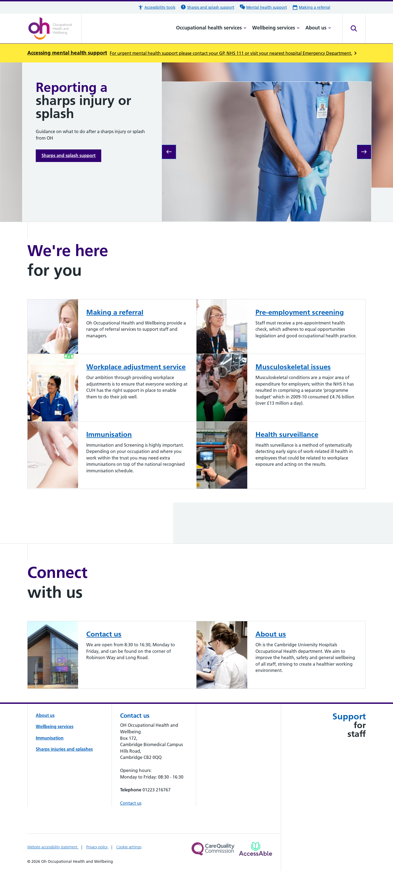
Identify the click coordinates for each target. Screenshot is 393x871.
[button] (156, 7)
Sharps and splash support (68, 155)
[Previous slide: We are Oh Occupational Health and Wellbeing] (169, 152)
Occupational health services (211, 28)
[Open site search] (354, 28)
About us (318, 28)
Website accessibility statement (53, 847)
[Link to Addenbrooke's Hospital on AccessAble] (256, 849)
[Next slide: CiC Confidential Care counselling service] (364, 152)
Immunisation (50, 738)
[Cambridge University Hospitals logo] (54, 29)
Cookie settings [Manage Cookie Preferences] (128, 847)
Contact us (130, 803)
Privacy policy (97, 847)
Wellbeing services (276, 28)
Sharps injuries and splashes (64, 749)
